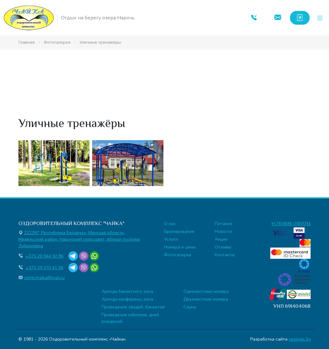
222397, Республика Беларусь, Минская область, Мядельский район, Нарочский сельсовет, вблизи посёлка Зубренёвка (79, 239)
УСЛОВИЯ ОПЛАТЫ (291, 223)
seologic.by (300, 339)
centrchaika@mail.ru (44, 278)
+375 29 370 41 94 (44, 268)
